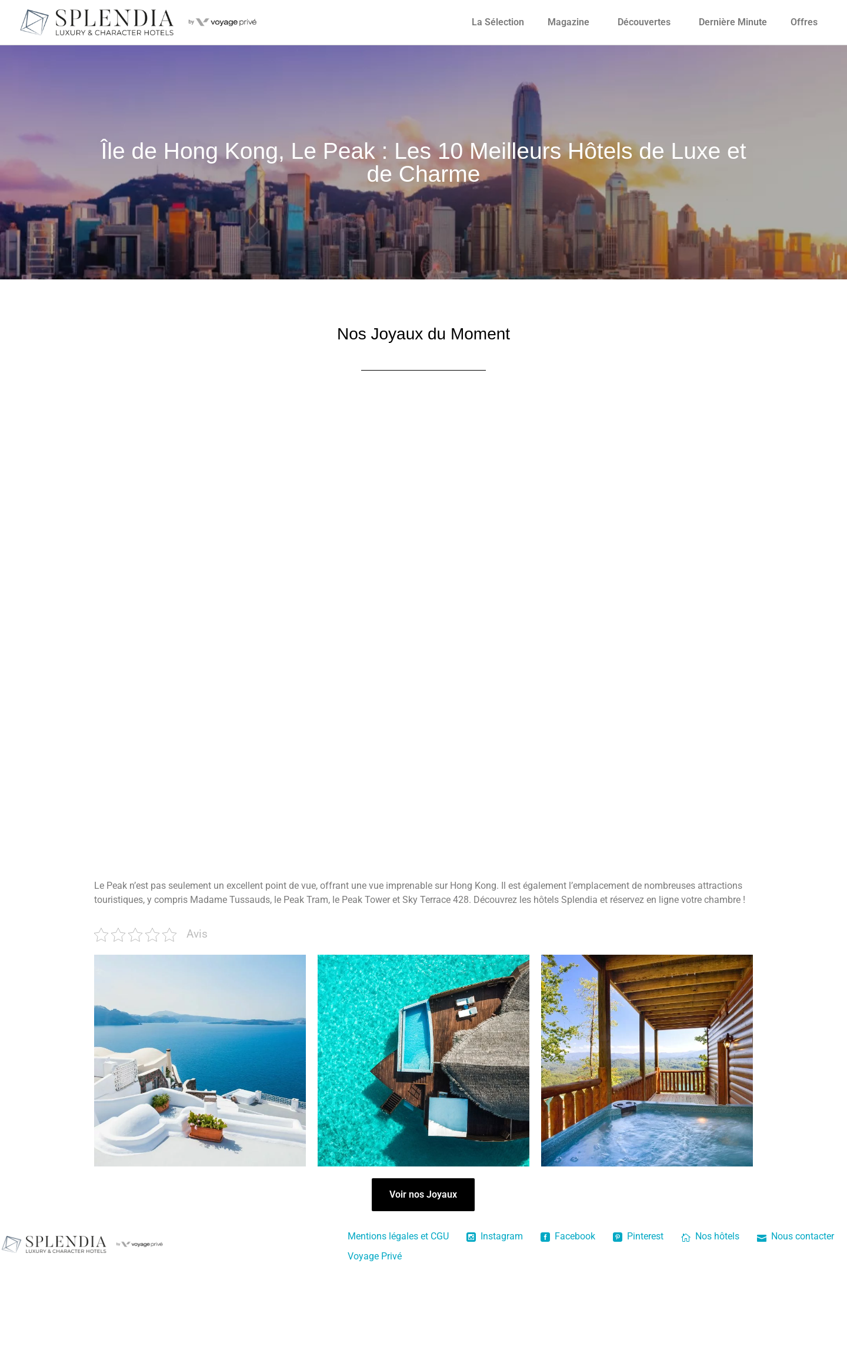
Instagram (494, 1320)
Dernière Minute (733, 22)
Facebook (568, 1320)
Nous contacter (795, 1320)
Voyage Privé (375, 1340)
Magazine (568, 22)
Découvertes (644, 22)
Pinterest (638, 1320)
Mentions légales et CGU (398, 1320)
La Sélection (498, 22)
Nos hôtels (710, 1320)
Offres (804, 22)
